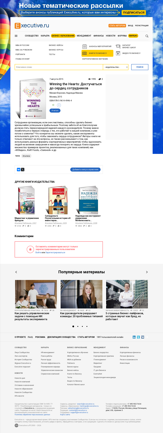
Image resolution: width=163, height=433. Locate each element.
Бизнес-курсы (56, 50)
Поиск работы (46, 356)
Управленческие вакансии (52, 370)
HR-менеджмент (68, 310)
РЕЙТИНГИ (20, 54)
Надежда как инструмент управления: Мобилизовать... (88, 218)
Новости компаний (22, 382)
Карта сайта (65, 415)
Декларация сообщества (61, 337)
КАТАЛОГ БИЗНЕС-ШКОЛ (126, 46)
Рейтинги (71, 363)
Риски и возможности (129, 360)
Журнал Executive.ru (23, 363)
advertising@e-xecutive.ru (78, 408)
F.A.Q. (30, 337)
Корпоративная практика (27, 310)
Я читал (55, 110)
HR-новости (19, 396)
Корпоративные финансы (130, 352)
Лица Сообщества (22, 352)
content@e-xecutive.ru (78, 410)
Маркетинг (98, 363)
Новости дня (20, 378)
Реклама (40, 337)
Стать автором (117, 26)
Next (147, 272)
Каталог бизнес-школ (76, 385)
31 (143, 310)
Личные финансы (127, 356)
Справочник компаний (50, 374)
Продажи (97, 367)
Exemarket (98, 374)
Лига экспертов (21, 356)
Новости (110, 36)
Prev (16, 272)
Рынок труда (46, 360)
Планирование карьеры (50, 367)
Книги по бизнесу (94, 53)
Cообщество (21, 348)
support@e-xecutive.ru (79, 412)
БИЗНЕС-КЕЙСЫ (56, 45)
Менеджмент (84, 36)
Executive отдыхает (22, 367)
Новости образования (24, 389)
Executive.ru (29, 408)
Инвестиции (125, 363)
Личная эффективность (117, 310)
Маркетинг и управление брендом (27, 219)
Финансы (98, 36)
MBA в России (73, 356)
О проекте (20, 337)
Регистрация (141, 26)
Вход (130, 26)
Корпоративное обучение (95, 59)
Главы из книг (23, 59)
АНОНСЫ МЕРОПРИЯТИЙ (96, 46)
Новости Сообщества (23, 392)
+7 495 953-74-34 (134, 404)
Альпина (26, 156)
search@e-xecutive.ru (85, 404)
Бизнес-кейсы (73, 370)
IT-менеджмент (100, 360)
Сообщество (32, 36)
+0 (53, 105)
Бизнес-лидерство (101, 352)
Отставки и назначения (24, 385)
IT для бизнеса (100, 370)
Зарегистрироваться (55, 252)
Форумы (122, 36)
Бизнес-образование (63, 36)
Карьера (45, 36)
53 (89, 310)
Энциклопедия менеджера (105, 377)
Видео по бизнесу (128, 53)
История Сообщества (23, 360)
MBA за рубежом (24, 50)
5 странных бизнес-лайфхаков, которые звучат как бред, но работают (125, 316)
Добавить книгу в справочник (85, 169)
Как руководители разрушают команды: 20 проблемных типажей (81, 315)
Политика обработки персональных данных (32, 415)
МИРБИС (133, 36)
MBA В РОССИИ (22, 45)
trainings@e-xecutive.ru (89, 406)
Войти (38, 252)
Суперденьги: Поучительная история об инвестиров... (57, 218)
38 (53, 310)
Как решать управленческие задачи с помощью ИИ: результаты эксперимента (32, 316)
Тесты (52, 54)
